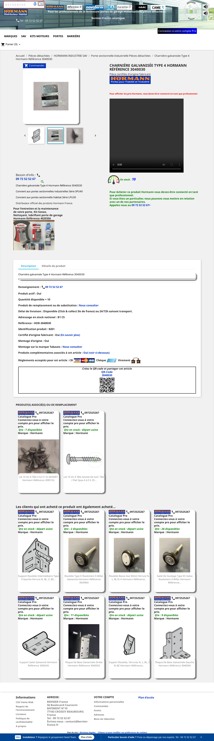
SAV (23, 36)
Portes (58, 36)
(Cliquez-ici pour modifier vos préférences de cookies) (121, 732)
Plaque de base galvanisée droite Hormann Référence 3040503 (83, 664)
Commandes (101, 706)
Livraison (21, 714)
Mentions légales (88, 732)
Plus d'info (86, 737)
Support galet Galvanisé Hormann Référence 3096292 (38, 664)
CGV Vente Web (24, 702)
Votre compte (104, 697)
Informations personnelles (109, 701)
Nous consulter (89, 305)
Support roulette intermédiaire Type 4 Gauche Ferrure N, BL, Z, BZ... (38, 577)
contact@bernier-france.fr (67, 723)
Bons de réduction (104, 718)
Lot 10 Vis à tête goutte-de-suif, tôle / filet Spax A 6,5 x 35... (84, 478)
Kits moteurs (39, 36)
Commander (34, 66)
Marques (10, 36)
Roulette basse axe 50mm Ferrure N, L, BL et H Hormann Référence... (129, 577)
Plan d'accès (146, 697)
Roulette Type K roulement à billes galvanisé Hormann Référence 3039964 (83, 579)
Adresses (99, 714)
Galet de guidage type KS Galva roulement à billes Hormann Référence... (174, 579)
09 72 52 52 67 (26, 179)
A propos (21, 726)
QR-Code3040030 (107, 373)
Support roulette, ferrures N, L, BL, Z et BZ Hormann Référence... (129, 664)
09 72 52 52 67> (141, 205)
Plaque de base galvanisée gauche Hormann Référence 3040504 (174, 664)
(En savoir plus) (70, 335)
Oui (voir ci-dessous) (96, 352)
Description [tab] (28, 266)
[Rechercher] (24, 4)
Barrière (73, 36)
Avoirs (97, 710)
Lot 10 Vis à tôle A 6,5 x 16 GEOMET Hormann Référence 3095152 (38, 478)
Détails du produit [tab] (53, 266)
